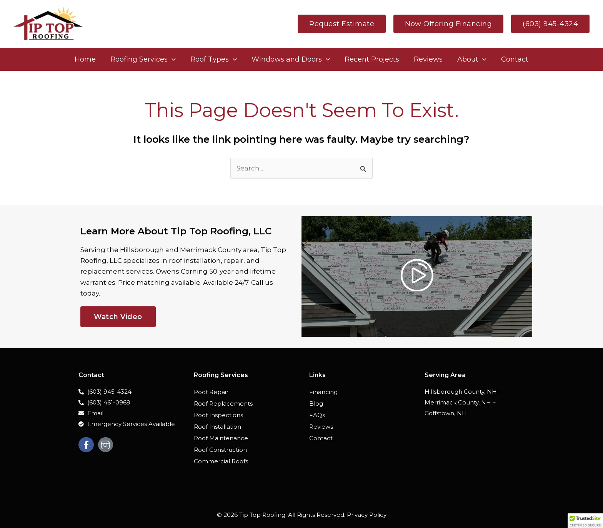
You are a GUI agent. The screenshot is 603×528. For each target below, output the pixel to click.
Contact (321, 438)
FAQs (317, 415)
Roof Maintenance (221, 438)
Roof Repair (211, 392)
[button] (342, 24)
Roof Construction (220, 449)
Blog (316, 403)
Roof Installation (217, 426)
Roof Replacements (223, 403)
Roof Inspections (218, 415)
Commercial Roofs (221, 461)
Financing (323, 392)
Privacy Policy (366, 514)
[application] (174, 59)
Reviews (321, 426)
